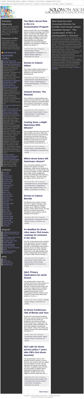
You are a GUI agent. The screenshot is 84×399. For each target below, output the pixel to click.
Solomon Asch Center (41, 395)
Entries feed (6, 261)
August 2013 (7, 187)
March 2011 (6, 198)
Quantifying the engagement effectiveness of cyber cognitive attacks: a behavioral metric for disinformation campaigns (11, 84)
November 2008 (8, 218)
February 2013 (7, 194)
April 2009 (6, 209)
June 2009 (6, 207)
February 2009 (7, 213)
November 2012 (8, 196)
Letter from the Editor (9, 105)
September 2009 (8, 203)
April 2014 (6, 174)
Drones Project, (29, 51)
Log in (5, 259)
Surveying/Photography (31, 83)
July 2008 (6, 226)
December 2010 (8, 200)
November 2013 (8, 181)
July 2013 (6, 189)
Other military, (33, 187)
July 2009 (6, 205)
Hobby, (45, 336)
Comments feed (8, 263)
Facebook (55, 69)
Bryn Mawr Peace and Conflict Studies (10, 241)
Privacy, (37, 51)
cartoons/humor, (29, 80)
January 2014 (7, 178)
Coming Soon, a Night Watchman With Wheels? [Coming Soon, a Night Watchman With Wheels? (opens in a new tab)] (35, 125)
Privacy (32, 221)
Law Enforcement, (40, 148)
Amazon (76, 67)
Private (32, 338)
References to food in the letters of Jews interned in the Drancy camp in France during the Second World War (12, 112)
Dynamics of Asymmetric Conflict (9, 55)
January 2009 (7, 215)
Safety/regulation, (30, 52)
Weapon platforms (35, 54)
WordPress (42, 397)
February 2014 (7, 176)
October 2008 (7, 220)
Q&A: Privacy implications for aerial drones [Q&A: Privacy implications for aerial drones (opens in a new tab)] (35, 275)
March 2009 (6, 211)
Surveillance (33, 150)
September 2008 (8, 222)
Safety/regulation (29, 264)
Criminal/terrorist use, (31, 183)
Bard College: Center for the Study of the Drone (11, 238)
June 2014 (6, 172)
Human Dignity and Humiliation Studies (9, 245)
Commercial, (39, 80)
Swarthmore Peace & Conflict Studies (9, 252)
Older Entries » (44, 392)
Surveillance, (40, 52)
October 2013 (7, 183)
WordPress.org (7, 265)
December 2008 (8, 216)
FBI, (45, 379)
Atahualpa (50, 397)
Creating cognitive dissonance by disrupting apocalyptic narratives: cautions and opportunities (11, 157)
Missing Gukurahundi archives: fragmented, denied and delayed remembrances (12, 62)
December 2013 (8, 179)
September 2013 (8, 185)
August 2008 (7, 224)
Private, (40, 262)
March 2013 (6, 192)
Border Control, (29, 379)
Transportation (40, 114)
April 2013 (6, 191)
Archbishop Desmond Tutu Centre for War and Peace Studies (11, 233)
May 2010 (6, 202)
